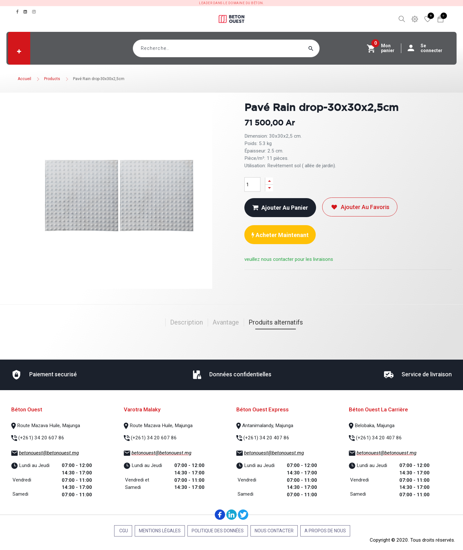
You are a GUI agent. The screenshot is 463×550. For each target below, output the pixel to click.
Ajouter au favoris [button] (359, 207)
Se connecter (428, 48)
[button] (19, 51)
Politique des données (218, 530)
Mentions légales (160, 530)
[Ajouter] (269, 181)
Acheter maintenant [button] (280, 235)
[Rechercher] (323, 48)
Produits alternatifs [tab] (276, 322)
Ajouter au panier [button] (280, 207)
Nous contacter (274, 530)
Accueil (24, 79)
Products (52, 79)
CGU (123, 530)
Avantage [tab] (226, 322)
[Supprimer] (269, 188)
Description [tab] (186, 322)
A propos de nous (325, 530)
